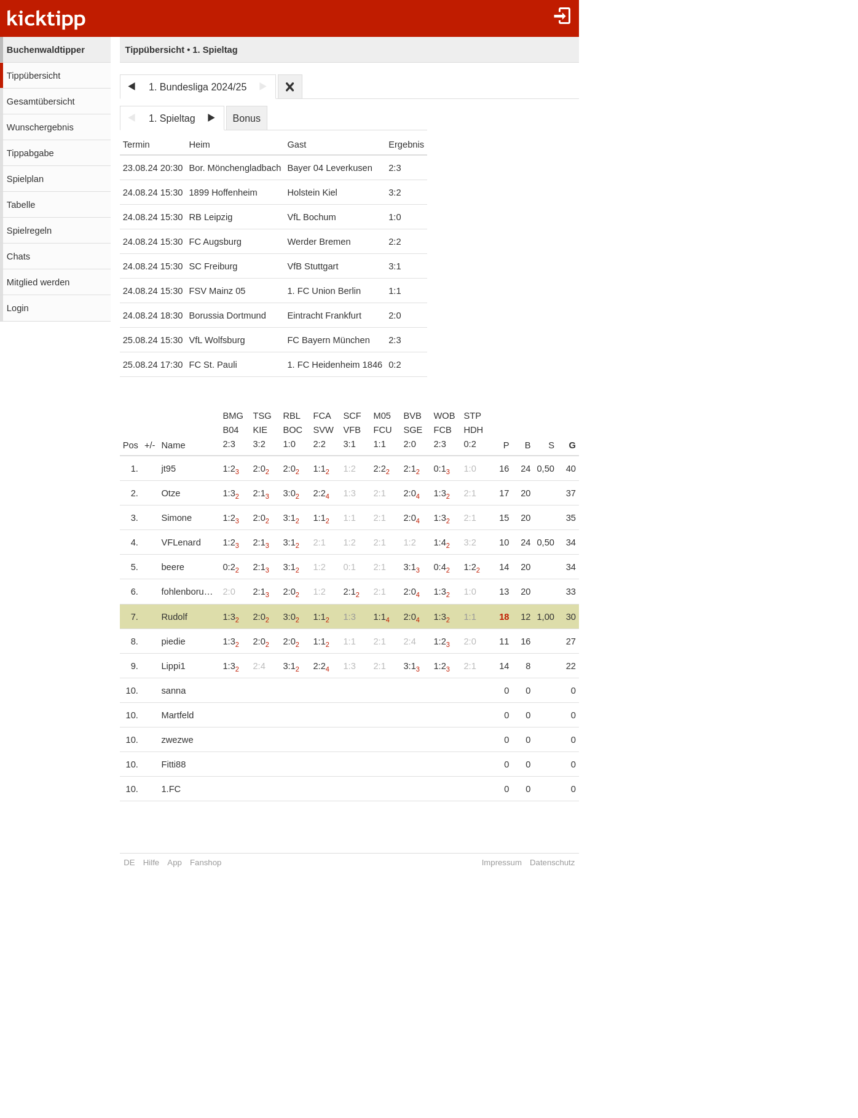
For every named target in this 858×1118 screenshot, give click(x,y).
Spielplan (25, 179)
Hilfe (151, 862)
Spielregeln (29, 231)
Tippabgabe (30, 153)
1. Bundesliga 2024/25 (197, 87)
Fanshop (205, 862)
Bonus (247, 118)
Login (18, 308)
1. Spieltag (172, 118)
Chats (18, 256)
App (174, 862)
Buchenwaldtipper (46, 50)
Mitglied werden (38, 282)
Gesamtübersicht (41, 101)
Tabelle (21, 205)
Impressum (503, 862)
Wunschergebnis (40, 127)
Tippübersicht (33, 76)
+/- (149, 445)
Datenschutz (553, 862)
